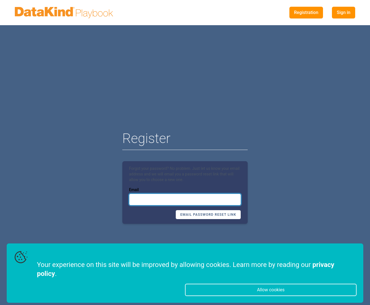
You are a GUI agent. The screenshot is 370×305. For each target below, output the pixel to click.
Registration (306, 12)
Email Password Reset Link (208, 215)
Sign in (343, 12)
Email (134, 189)
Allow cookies (271, 289)
